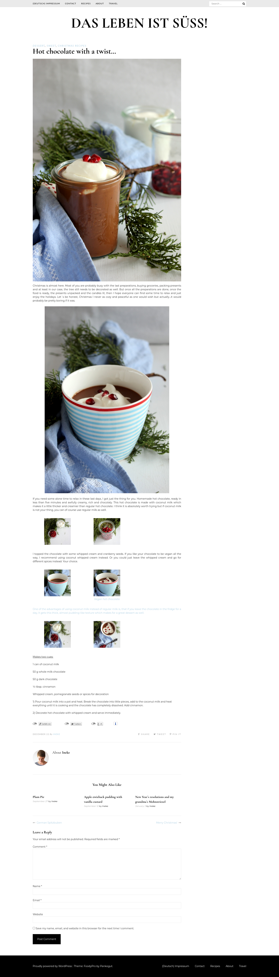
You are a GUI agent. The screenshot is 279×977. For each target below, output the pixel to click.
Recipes (86, 3)
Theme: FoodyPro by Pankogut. (93, 966)
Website (38, 914)
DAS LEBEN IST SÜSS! (139, 23)
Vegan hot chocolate (107, 599)
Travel (113, 3)
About (100, 3)
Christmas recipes (72, 45)
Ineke (56, 734)
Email (37, 900)
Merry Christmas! (166, 822)
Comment (40, 846)
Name (37, 886)
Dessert (39, 45)
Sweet (51, 45)
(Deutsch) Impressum (46, 3)
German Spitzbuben (49, 822)
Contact (70, 3)
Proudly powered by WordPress (52, 966)
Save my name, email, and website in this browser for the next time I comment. (85, 928)
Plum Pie (38, 797)
